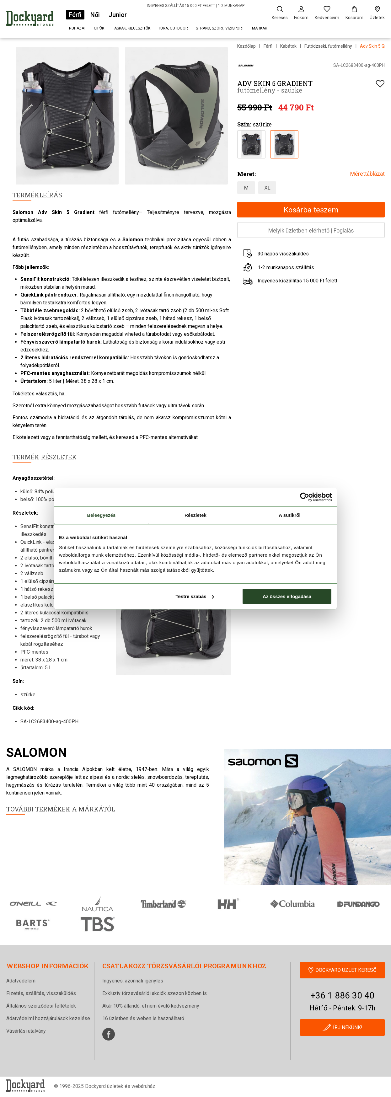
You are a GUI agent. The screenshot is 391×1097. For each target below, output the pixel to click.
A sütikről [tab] (290, 515)
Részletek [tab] (195, 515)
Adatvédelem (20, 981)
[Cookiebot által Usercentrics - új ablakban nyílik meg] (304, 497)
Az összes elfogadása (287, 596)
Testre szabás (195, 596)
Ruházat (77, 28)
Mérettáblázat (367, 173)
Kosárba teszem (311, 210)
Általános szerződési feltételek (41, 1006)
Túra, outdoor (173, 28)
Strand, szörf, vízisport (220, 28)
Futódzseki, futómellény (328, 46)
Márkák (259, 28)
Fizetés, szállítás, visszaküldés (41, 993)
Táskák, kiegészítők (131, 28)
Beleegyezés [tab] (101, 515)
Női (95, 15)
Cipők (99, 28)
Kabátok (288, 46)
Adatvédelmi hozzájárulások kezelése (48, 1018)
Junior (118, 15)
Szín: (244, 124)
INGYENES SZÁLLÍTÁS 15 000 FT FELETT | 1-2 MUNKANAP (195, 5)
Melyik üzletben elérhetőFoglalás (311, 230)
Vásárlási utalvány (26, 1031)
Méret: (246, 174)
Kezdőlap (246, 46)
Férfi (75, 15)
